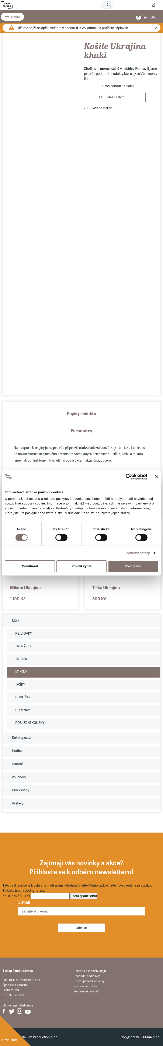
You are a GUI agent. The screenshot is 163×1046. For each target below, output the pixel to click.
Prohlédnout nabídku (118, 85)
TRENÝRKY (23, 646)
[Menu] (12, 17)
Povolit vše (133, 566)
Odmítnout (30, 566)
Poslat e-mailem (101, 108)
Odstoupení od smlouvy (88, 981)
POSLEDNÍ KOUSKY (29, 722)
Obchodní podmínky (86, 976)
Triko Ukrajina (106, 587)
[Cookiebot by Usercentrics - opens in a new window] (128, 476)
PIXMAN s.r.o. (149, 1037)
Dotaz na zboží (114, 97)
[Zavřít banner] (156, 476)
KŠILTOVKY (23, 633)
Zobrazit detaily (138, 553)
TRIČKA (21, 658)
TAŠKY (20, 684)
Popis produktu (81, 413)
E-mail (24, 902)
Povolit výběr (81, 566)
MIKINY (21, 671)
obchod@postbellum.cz (18, 1005)
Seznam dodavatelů (86, 991)
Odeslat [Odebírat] (81, 927)
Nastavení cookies (85, 986)
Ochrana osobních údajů (89, 971)
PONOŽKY (22, 697)
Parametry (81, 430)
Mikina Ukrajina (25, 587)
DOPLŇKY (22, 709)
